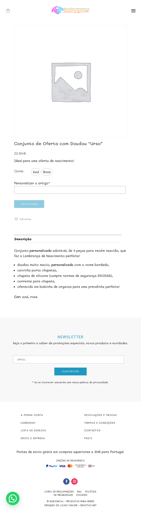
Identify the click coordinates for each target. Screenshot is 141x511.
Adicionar (29, 204)
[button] (22, 219)
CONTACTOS (92, 430)
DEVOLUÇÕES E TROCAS (100, 415)
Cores (18, 171)
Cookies (81, 494)
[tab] (68, 239)
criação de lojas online (61, 505)
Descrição (22, 239)
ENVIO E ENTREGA (33, 438)
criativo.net (88, 505)
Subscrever (70, 371)
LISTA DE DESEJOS (33, 430)
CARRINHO (28, 422)
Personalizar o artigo (32, 183)
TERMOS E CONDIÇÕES (99, 422)
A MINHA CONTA (32, 415)
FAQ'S (88, 438)
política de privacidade (94, 382)
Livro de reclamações (59, 491)
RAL (79, 491)
